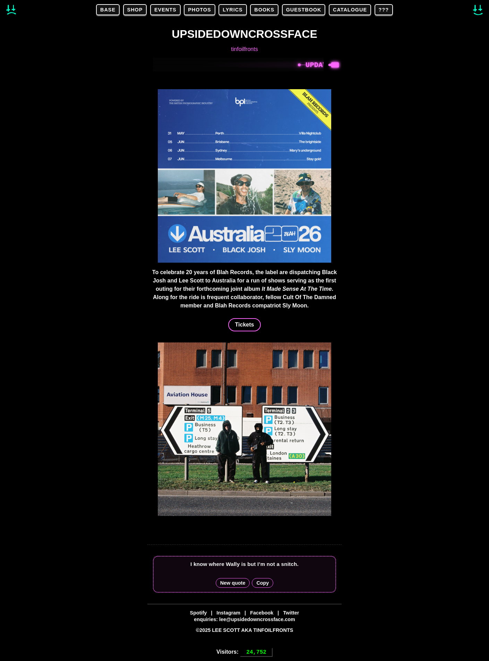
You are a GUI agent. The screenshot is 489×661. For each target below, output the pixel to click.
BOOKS (264, 9)
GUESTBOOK (303, 9)
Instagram (228, 613)
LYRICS (232, 9)
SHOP (135, 9)
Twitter (291, 613)
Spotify (198, 613)
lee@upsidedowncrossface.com (257, 619)
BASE (107, 9)
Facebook (261, 613)
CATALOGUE (350, 9)
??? (384, 9)
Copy (262, 583)
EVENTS (165, 9)
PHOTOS (199, 9)
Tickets (244, 325)
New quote (233, 583)
